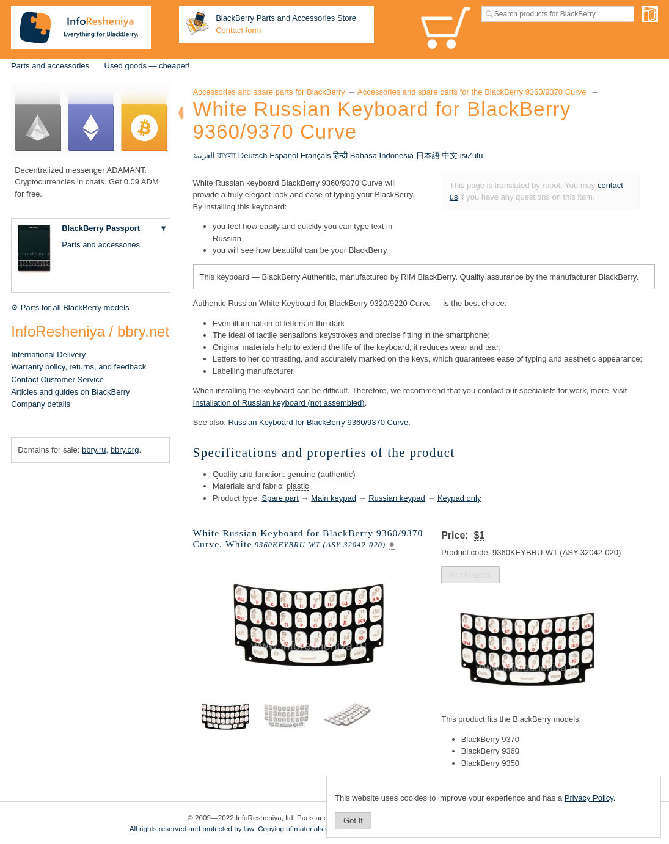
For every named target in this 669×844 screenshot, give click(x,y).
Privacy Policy (589, 797)
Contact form (238, 30)
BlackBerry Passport (101, 228)
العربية (204, 155)
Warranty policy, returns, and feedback (78, 366)
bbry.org (125, 449)
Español (283, 155)
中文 (450, 155)
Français (316, 155)
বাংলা (226, 155)
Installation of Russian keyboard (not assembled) (279, 402)
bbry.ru (94, 449)
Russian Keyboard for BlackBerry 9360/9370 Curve (318, 422)
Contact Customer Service (57, 379)
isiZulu (471, 155)
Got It (353, 820)
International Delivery (48, 354)
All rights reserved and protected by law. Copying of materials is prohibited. (248, 828)
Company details (40, 404)
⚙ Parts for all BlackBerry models (70, 307)
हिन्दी (340, 155)
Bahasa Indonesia (382, 155)
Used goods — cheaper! (147, 65)
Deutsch (253, 155)
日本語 (428, 155)
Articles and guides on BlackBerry (70, 391)
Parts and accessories (50, 65)
